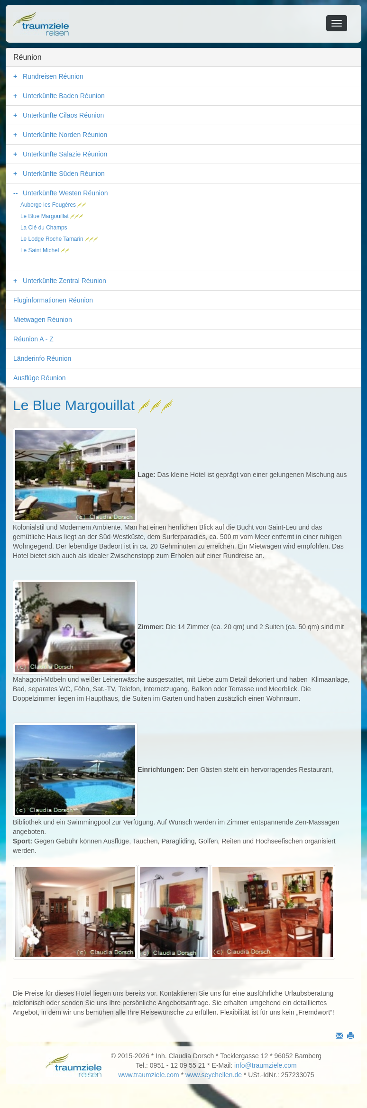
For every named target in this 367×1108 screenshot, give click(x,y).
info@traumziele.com (265, 1065)
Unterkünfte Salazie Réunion (65, 154)
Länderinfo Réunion (42, 358)
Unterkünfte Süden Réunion (64, 173)
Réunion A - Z (33, 339)
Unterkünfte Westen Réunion (65, 193)
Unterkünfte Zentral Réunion (64, 280)
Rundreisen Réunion (53, 76)
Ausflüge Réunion (39, 378)
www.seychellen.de (213, 1075)
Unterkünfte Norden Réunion (65, 134)
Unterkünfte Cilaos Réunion (63, 115)
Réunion (27, 57)
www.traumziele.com (148, 1075)
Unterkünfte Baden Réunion (64, 96)
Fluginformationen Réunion (53, 300)
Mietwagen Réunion (42, 319)
